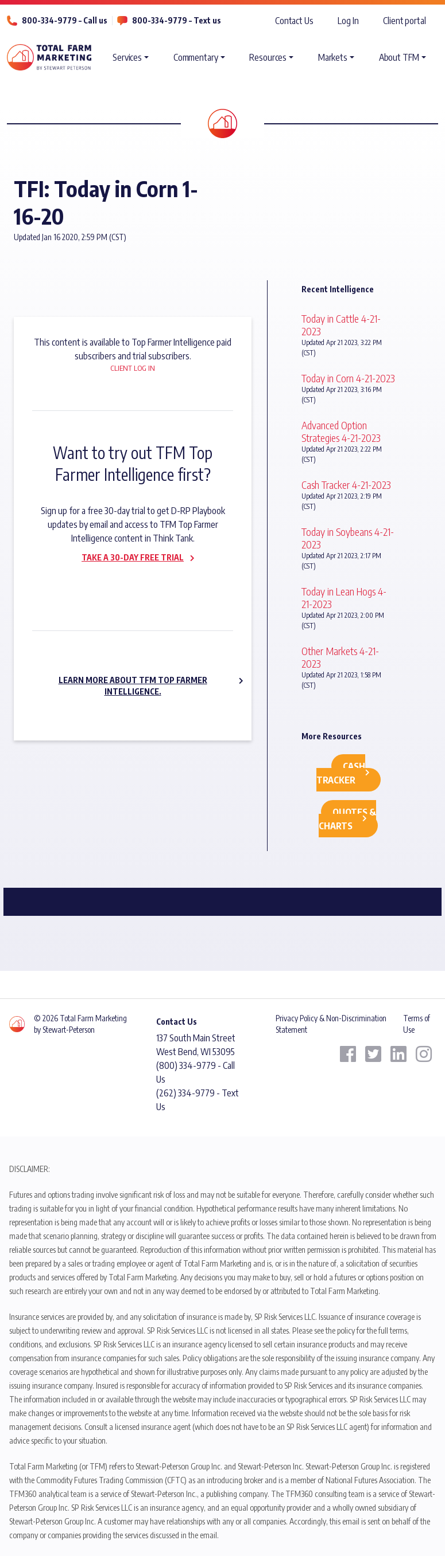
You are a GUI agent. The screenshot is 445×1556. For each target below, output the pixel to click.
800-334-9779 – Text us (176, 20)
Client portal (404, 20)
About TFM (399, 57)
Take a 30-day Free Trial (133, 557)
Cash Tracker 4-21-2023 (346, 484)
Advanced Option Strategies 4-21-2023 (341, 431)
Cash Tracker (341, 773)
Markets (332, 57)
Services (127, 57)
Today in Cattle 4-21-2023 (341, 325)
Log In (348, 20)
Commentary (195, 57)
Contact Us (294, 20)
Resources (268, 57)
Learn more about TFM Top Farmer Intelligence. (133, 685)
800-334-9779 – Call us (64, 20)
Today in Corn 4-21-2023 (348, 378)
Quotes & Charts (347, 819)
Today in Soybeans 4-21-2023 (347, 538)
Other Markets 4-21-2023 (340, 657)
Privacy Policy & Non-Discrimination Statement (331, 1023)
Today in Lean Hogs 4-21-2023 (343, 597)
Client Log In (132, 368)
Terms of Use (416, 1023)
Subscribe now (126, 581)
